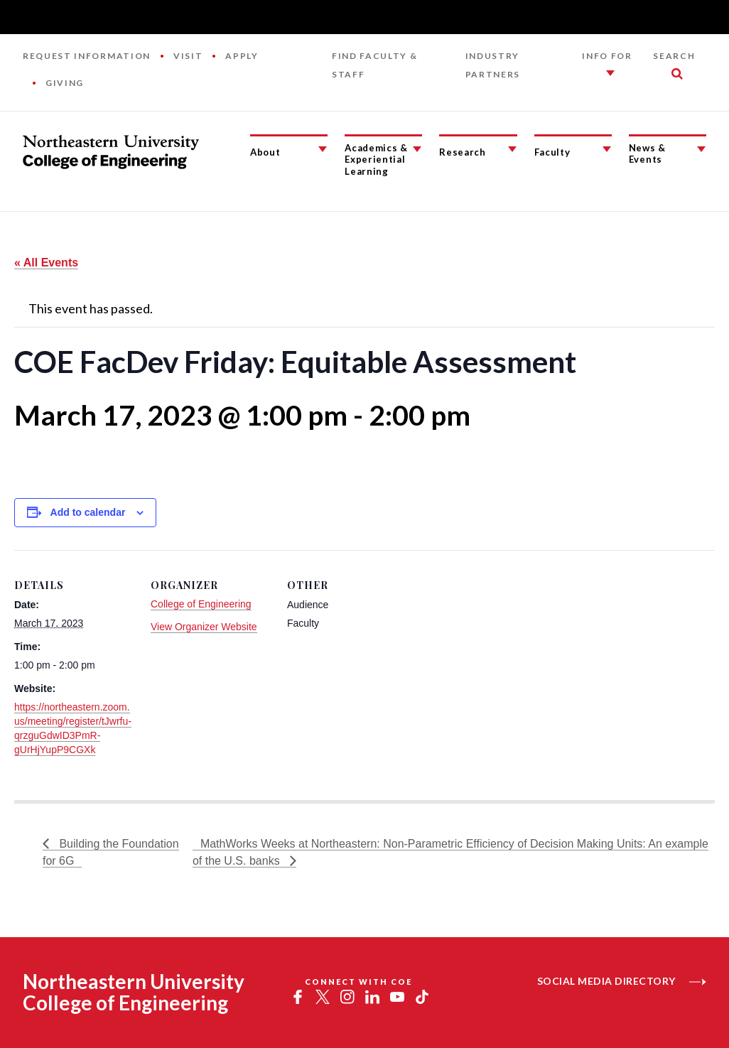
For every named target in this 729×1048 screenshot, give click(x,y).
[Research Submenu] (512, 149)
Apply (241, 55)
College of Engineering (201, 604)
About (265, 152)
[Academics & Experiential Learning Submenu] (417, 149)
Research (462, 152)
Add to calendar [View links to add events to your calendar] (88, 512)
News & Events (647, 154)
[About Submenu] (322, 149)
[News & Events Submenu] (701, 149)
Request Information (87, 55)
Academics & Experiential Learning (376, 159)
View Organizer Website (204, 626)
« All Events (46, 262)
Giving (64, 82)
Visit (187, 55)
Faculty (552, 152)
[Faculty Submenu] (607, 149)
